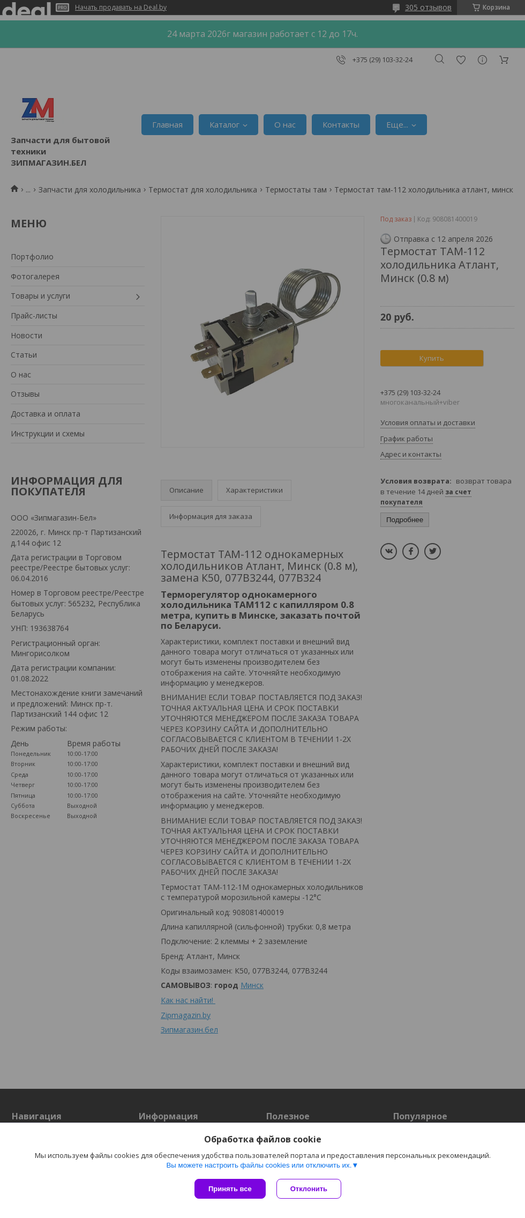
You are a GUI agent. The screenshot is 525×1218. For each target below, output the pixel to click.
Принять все (230, 1189)
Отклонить (308, 1189)
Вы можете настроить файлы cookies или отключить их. (258, 1165)
